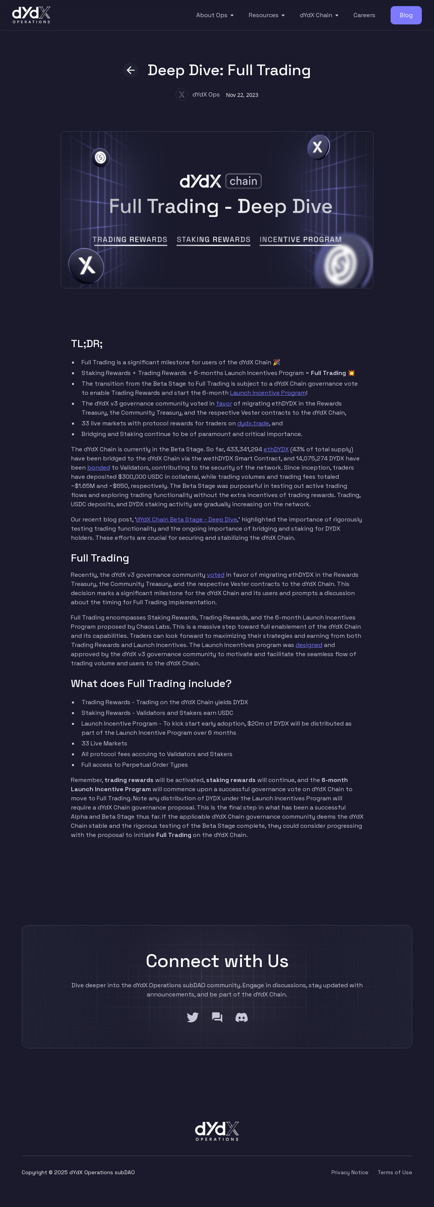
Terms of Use (395, 1172)
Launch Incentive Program (268, 393)
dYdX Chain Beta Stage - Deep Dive (186, 519)
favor (224, 403)
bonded (98, 467)
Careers (364, 15)
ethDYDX (276, 449)
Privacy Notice (350, 1172)
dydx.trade (253, 423)
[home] (31, 15)
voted (215, 575)
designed (309, 645)
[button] (216, 15)
